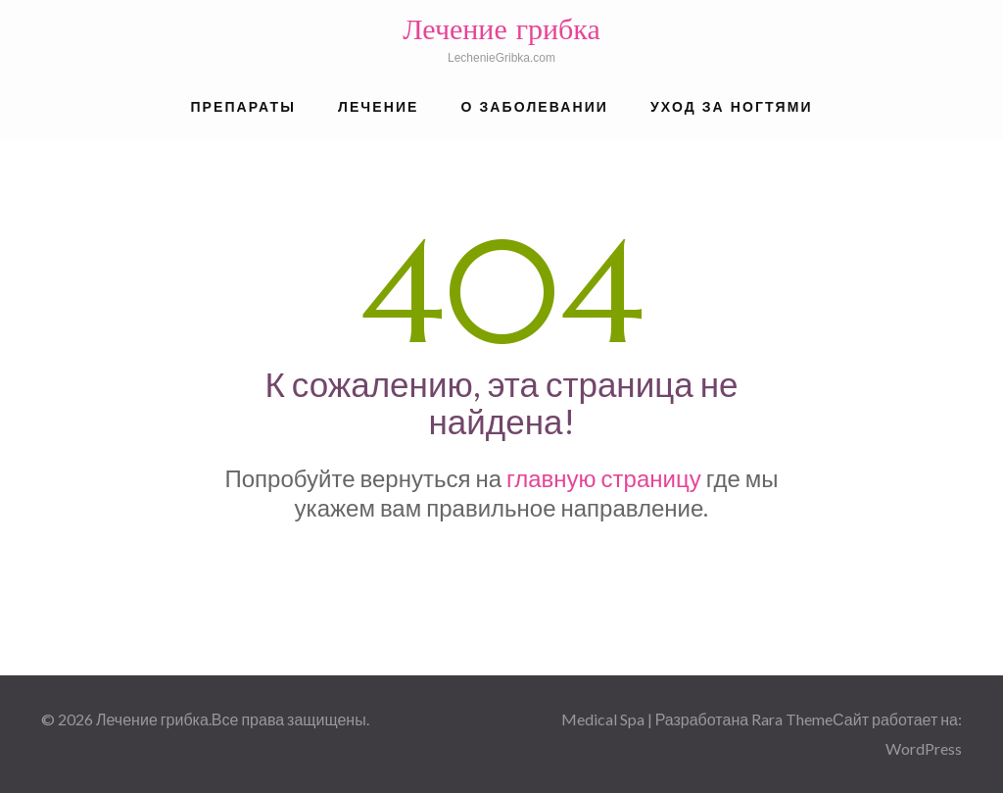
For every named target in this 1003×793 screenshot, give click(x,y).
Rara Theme (792, 719)
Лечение (378, 107)
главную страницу (603, 478)
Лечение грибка (501, 29)
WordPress (923, 748)
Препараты (243, 107)
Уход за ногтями (731, 107)
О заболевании (534, 107)
